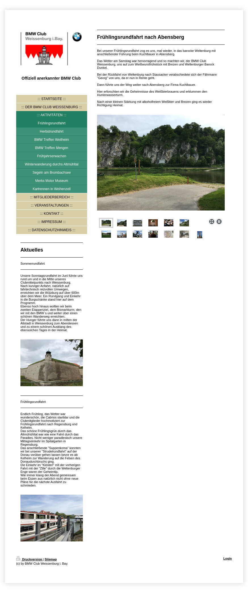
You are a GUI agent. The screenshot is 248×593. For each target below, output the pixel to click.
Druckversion (29, 559)
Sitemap (51, 559)
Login (227, 558)
